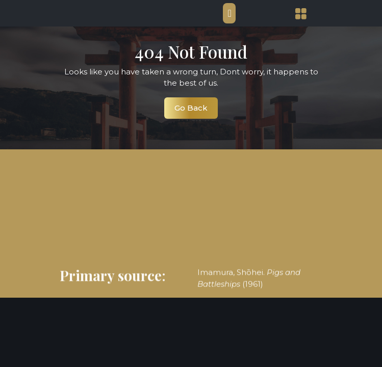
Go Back (196, 110)
